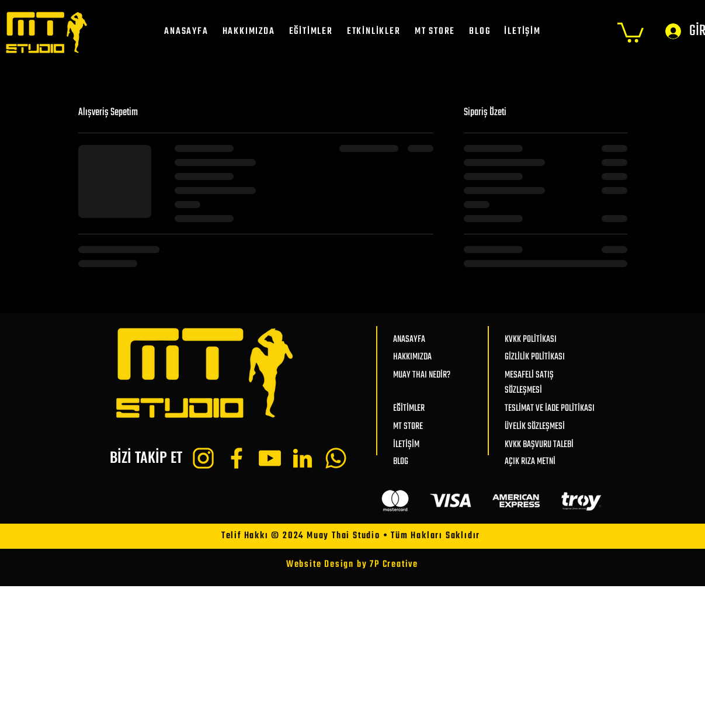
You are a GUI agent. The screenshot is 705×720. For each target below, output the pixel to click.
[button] (630, 31)
